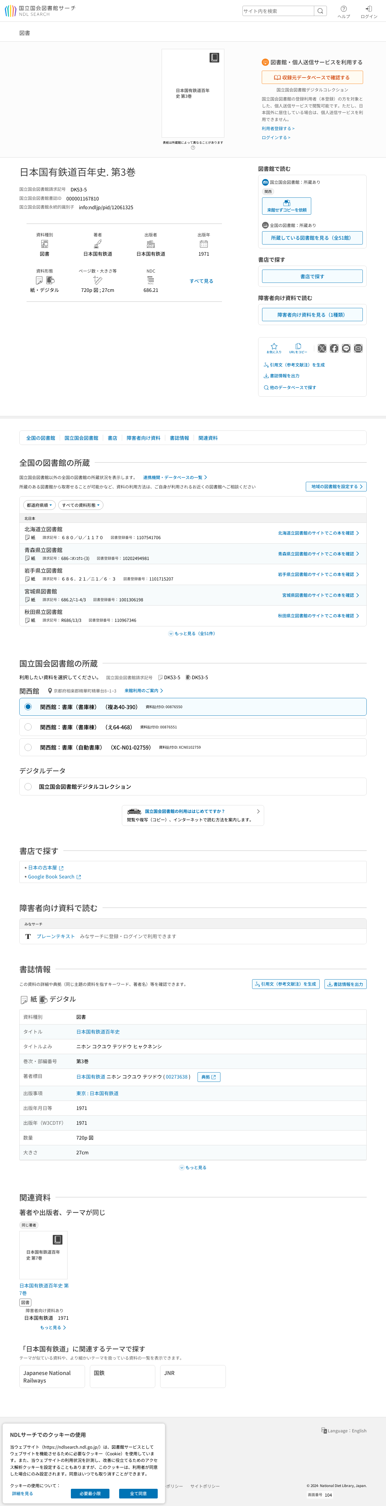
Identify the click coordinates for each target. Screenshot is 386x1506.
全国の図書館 (40, 437)
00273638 (177, 1076)
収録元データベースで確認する (312, 77)
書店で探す (312, 276)
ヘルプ (343, 11)
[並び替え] (39, 505)
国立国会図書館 (81, 437)
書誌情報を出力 (281, 376)
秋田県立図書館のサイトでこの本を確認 (319, 615)
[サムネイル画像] (44, 1255)
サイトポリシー (205, 1486)
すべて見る (201, 280)
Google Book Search (55, 876)
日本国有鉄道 (90, 1076)
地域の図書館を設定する (338, 486)
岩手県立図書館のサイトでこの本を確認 (319, 574)
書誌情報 (179, 437)
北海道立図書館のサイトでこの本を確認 (319, 533)
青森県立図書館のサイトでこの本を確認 (319, 553)
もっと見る (54, 1327)
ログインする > (276, 137)
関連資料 (208, 437)
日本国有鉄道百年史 (98, 1031)
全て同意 (138, 1493)
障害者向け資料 (143, 437)
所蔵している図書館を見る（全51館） (312, 237)
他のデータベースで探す (289, 387)
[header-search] (284, 11)
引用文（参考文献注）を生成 (294, 365)
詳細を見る (22, 1493)
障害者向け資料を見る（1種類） (312, 314)
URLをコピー (298, 348)
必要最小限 (90, 1493)
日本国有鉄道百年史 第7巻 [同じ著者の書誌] (44, 1289)
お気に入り (274, 348)
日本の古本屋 (46, 867)
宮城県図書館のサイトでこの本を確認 (321, 595)
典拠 (209, 1077)
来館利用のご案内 (145, 690)
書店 (112, 437)
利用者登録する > (278, 128)
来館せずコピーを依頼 (286, 206)
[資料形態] (80, 505)
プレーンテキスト (55, 936)
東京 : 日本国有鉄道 (97, 1093)
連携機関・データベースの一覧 (176, 477)
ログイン (369, 11)
